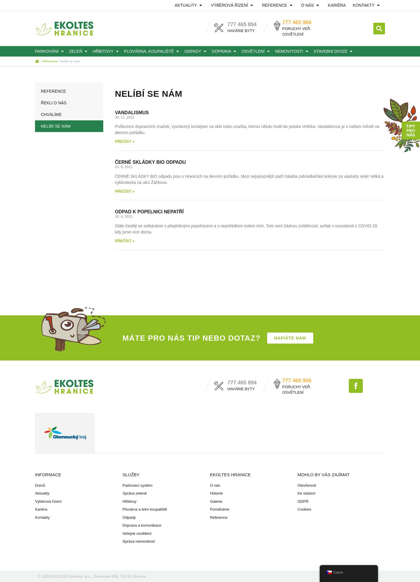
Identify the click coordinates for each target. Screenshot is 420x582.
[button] (379, 28)
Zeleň (79, 51)
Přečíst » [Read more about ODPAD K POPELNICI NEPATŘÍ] (124, 241)
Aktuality (189, 5)
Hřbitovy (106, 51)
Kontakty (367, 5)
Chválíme (51, 114)
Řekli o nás (53, 103)
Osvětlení (257, 51)
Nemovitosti (292, 51)
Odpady (196, 51)
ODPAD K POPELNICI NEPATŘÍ (149, 211)
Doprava (225, 51)
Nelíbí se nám (56, 126)
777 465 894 (242, 24)
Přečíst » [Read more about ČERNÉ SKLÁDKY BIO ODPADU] (124, 191)
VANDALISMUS (132, 112)
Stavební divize (334, 51)
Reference (278, 5)
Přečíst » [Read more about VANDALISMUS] (124, 141)
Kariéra (337, 5)
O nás (311, 5)
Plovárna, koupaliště (152, 51)
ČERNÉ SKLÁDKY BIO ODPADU (150, 162)
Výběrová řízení (233, 5)
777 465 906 (297, 22)
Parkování (50, 51)
